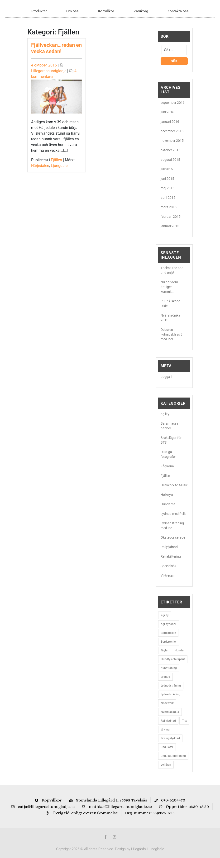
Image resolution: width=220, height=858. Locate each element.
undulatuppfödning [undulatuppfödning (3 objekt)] (173, 756)
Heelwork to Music (174, 485)
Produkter (39, 11)
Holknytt (167, 495)
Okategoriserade (173, 537)
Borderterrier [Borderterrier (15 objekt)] (169, 641)
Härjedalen (40, 165)
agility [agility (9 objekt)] (165, 615)
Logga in (167, 377)
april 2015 (168, 197)
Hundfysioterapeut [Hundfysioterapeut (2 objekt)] (173, 659)
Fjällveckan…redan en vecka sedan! (56, 48)
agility (165, 414)
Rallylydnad (169, 547)
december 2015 (172, 131)
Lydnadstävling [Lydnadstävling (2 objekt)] (170, 694)
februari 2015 (171, 216)
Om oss (72, 11)
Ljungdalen (60, 165)
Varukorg (141, 11)
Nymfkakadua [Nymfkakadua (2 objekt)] (170, 712)
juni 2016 (167, 112)
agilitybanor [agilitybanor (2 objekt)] (168, 624)
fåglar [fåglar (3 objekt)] (164, 650)
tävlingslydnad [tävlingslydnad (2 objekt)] (170, 738)
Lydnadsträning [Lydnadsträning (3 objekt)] (171, 685)
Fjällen (56, 160)
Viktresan (168, 575)
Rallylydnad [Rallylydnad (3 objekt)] (168, 720)
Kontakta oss (178, 11)
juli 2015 (167, 169)
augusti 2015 (170, 159)
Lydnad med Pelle (173, 514)
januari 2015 (170, 226)
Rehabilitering (171, 556)
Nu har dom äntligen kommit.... (169, 287)
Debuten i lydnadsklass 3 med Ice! (171, 334)
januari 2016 (170, 121)
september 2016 (173, 102)
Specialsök (168, 566)
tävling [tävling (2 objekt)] (165, 729)
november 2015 (172, 140)
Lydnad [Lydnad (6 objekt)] (165, 676)
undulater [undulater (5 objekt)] (167, 747)
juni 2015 (167, 178)
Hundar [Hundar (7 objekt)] (179, 650)
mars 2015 (169, 207)
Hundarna (168, 504)
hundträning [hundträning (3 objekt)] (169, 668)
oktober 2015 (170, 150)
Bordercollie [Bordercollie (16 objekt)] (168, 633)
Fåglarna (167, 466)
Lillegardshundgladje (48, 71)
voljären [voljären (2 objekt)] (166, 764)
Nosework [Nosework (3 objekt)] (167, 703)
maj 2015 (167, 188)
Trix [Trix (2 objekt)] (184, 720)
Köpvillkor (106, 11)
